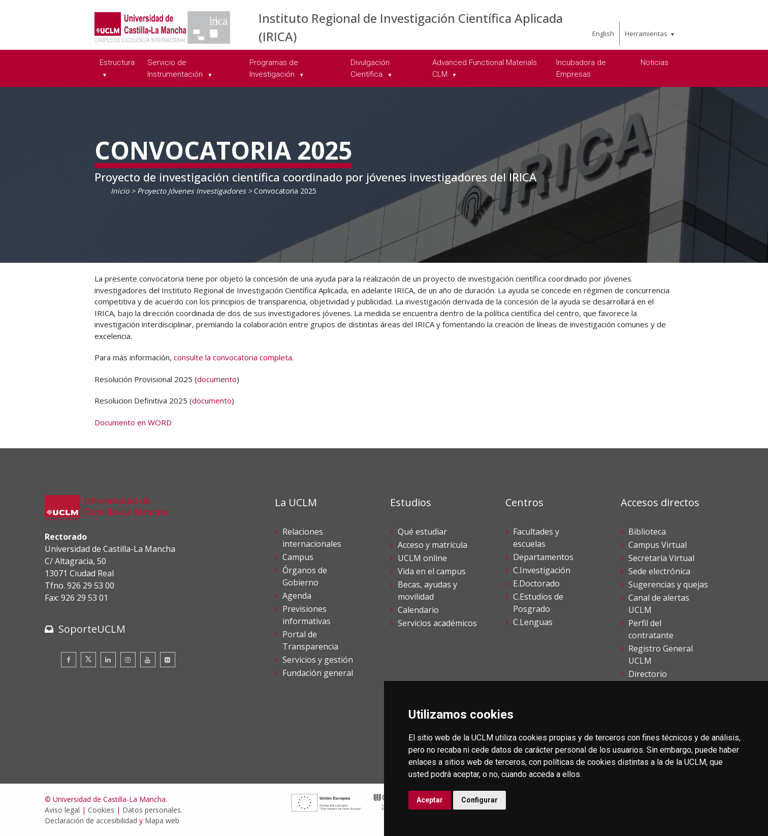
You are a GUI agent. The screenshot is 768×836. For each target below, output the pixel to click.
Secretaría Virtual (661, 558)
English (603, 33)
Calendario (418, 609)
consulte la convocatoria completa (233, 357)
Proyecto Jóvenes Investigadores (192, 191)
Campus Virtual (657, 544)
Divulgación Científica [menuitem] (370, 68)
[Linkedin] (108, 659)
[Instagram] (128, 659)
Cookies (101, 810)
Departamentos (543, 557)
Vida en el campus (432, 571)
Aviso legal (62, 810)
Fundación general (317, 672)
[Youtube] (147, 659)
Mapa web (162, 820)
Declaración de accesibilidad (91, 820)
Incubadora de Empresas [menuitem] (581, 68)
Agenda (296, 595)
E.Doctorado (536, 583)
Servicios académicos (437, 623)
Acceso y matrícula (432, 544)
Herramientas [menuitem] (646, 33)
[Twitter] (88, 659)
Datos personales (151, 810)
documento (217, 379)
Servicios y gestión (317, 659)
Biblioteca (647, 531)
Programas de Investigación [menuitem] (273, 68)
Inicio (120, 191)
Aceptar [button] (430, 800)
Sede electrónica (659, 571)
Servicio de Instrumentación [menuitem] (176, 68)
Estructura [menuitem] (117, 62)
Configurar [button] (479, 800)
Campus (297, 557)
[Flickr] (167, 659)
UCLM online (422, 558)
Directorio (647, 673)
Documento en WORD (133, 422)
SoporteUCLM (91, 629)
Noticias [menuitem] (654, 62)
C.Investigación (541, 570)
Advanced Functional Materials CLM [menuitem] (484, 68)
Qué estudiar (422, 531)
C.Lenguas (533, 622)
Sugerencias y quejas (668, 584)
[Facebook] (68, 659)
